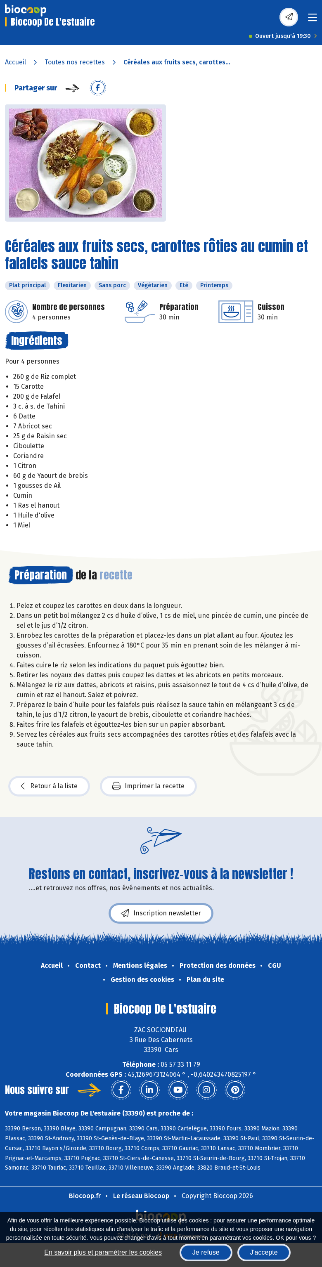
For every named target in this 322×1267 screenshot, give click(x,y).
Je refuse (206, 1252)
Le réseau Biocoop (141, 1196)
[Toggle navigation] (312, 20)
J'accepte (264, 1252)
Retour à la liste (49, 786)
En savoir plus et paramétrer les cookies (103, 1252)
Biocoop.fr (85, 1196)
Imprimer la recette (148, 786)
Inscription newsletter (161, 913)
